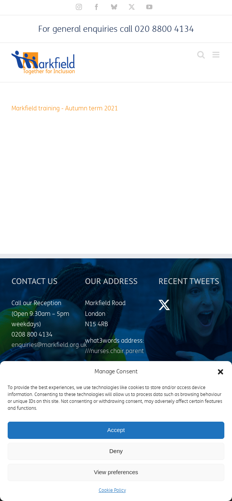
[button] (220, 372)
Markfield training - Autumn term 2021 (64, 108)
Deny (116, 451)
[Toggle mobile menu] (216, 55)
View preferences (116, 472)
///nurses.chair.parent (114, 351)
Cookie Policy (112, 490)
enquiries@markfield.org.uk (49, 345)
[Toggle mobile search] (201, 55)
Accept (116, 430)
